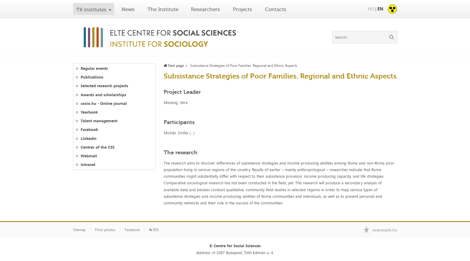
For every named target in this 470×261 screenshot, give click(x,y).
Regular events (94, 68)
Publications (92, 77)
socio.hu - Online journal (104, 103)
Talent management (99, 121)
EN (380, 9)
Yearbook (89, 112)
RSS (154, 229)
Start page (174, 65)
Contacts (275, 9)
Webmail (89, 156)
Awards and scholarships (103, 95)
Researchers (205, 9)
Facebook (89, 130)
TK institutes (91, 10)
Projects (242, 9)
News (128, 9)
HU (371, 9)
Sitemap (79, 229)
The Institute (162, 9)
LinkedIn (89, 139)
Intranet (88, 165)
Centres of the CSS (98, 147)
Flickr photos (105, 229)
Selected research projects (104, 86)
